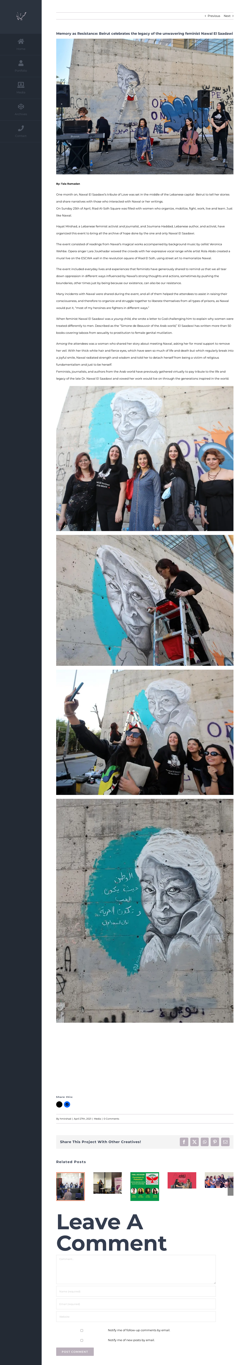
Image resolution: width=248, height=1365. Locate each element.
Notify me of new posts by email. (131, 1340)
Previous (214, 16)
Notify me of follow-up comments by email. (139, 1330)
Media (97, 1118)
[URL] (136, 1316)
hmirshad (65, 1118)
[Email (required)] (136, 1304)
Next (227, 16)
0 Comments (111, 1118)
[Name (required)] (136, 1291)
